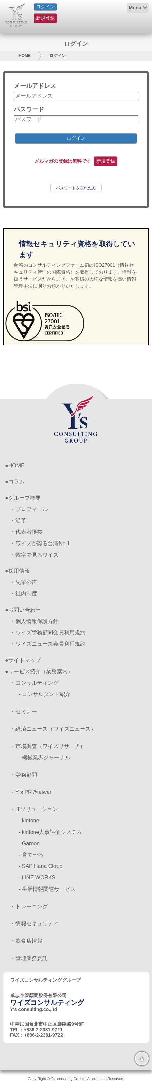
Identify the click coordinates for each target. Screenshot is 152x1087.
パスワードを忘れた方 (76, 188)
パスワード (29, 109)
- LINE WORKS (36, 877)
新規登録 (45, 18)
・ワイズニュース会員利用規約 (47, 644)
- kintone (28, 820)
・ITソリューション (34, 809)
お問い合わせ (24, 610)
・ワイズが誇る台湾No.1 (40, 543)
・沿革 (18, 520)
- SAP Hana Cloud (40, 866)
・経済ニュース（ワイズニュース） (53, 729)
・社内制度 (23, 593)
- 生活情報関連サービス (47, 889)
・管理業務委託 (29, 958)
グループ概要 (24, 498)
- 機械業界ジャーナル (44, 757)
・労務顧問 (23, 775)
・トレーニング (29, 906)
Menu (135, 7)
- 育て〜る (30, 855)
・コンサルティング (34, 683)
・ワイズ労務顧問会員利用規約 (47, 632)
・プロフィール (29, 509)
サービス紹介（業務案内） (40, 671)
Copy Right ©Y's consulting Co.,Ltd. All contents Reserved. (76, 1079)
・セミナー (23, 711)
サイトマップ (24, 660)
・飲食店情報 (26, 941)
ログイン (45, 6)
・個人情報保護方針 (34, 621)
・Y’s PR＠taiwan (31, 792)
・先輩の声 (23, 582)
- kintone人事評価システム (50, 832)
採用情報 (19, 571)
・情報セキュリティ (34, 923)
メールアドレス (35, 85)
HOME (24, 55)
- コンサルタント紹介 (44, 694)
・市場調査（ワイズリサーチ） (47, 746)
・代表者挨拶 (26, 532)
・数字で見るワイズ (34, 555)
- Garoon (29, 843)
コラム (16, 481)
